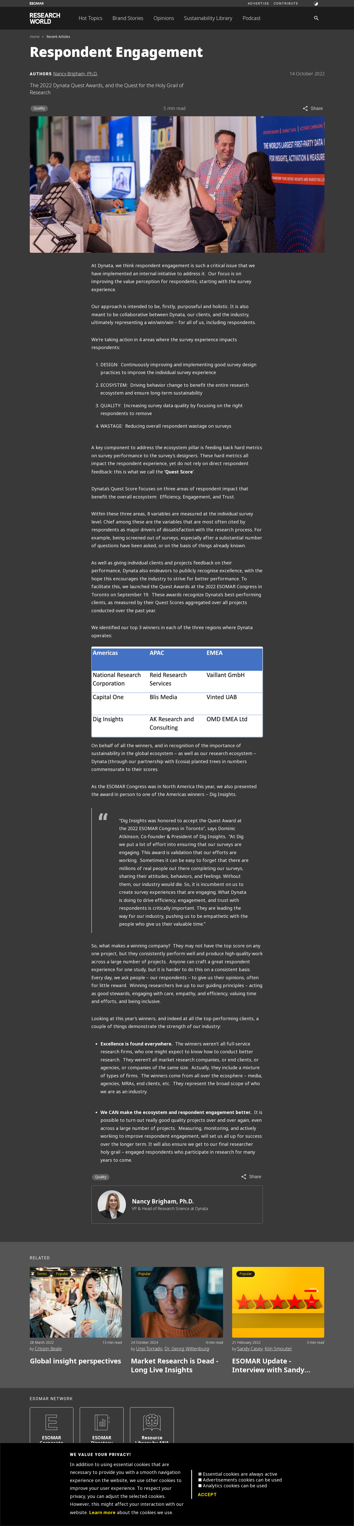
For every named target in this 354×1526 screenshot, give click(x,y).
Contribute (286, 3)
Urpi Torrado (149, 1349)
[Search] (316, 18)
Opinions (164, 18)
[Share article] (312, 108)
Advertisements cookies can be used (242, 1480)
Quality (39, 108)
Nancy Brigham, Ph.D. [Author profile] (75, 74)
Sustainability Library (208, 18)
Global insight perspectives (75, 1361)
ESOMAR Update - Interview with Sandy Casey (268, 1365)
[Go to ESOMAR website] (37, 3)
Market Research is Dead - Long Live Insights (174, 1365)
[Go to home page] (45, 18)
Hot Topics (90, 18)
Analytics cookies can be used (235, 1486)
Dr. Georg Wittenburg (187, 1349)
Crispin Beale (48, 1349)
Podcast (252, 18)
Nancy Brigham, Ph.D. (163, 1201)
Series (42, 1273)
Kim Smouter (278, 1349)
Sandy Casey (250, 1349)
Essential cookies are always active (240, 1474)
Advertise (258, 3)
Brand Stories (128, 18)
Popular (62, 1273)
